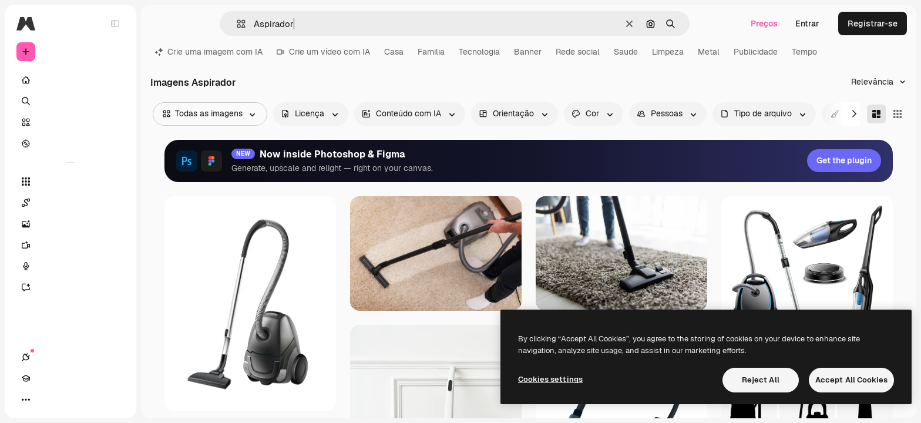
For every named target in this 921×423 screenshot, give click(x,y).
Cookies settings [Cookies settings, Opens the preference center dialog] (550, 379)
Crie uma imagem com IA (209, 51)
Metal (709, 51)
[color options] (593, 114)
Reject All (760, 380)
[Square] (897, 114)
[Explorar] (70, 143)
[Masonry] (876, 114)
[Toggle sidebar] (115, 23)
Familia (431, 51)
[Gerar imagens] (70, 223)
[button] (236, 23)
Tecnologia (479, 51)
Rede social (578, 51)
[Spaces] (70, 202)
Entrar (807, 23)
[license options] (310, 114)
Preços (764, 23)
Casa (394, 51)
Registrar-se (873, 23)
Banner (528, 51)
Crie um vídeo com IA (323, 51)
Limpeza (668, 51)
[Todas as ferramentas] (70, 181)
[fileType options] (764, 114)
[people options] (668, 114)
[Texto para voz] (70, 266)
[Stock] (70, 122)
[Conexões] (25, 399)
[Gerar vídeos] (70, 245)
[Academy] (47, 399)
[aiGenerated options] (409, 114)
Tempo (804, 51)
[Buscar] (70, 101)
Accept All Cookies (851, 380)
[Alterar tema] (68, 399)
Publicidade (756, 51)
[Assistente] (70, 287)
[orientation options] (514, 114)
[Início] (70, 79)
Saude (626, 51)
